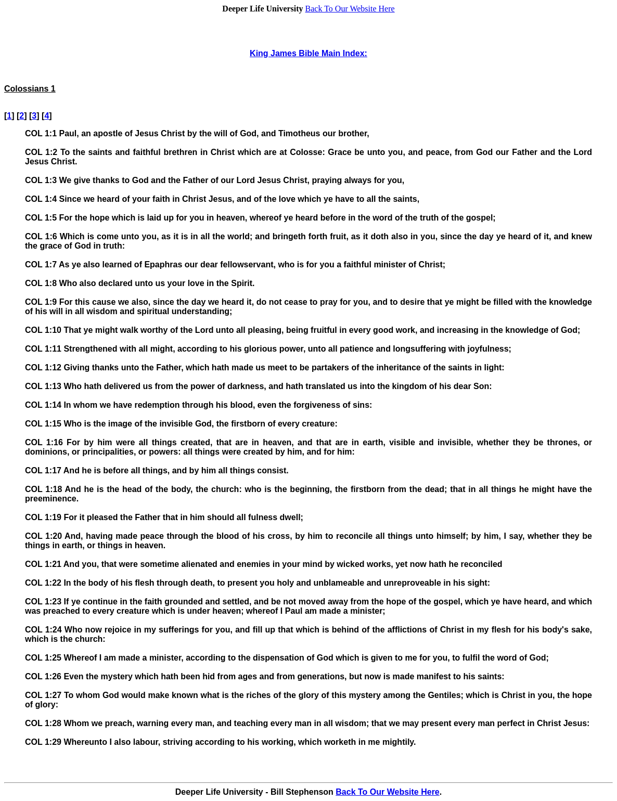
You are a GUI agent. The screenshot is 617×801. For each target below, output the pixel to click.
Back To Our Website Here (350, 8)
